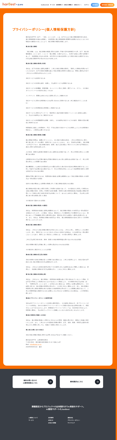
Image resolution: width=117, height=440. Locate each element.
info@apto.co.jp (36, 338)
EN (29, 5)
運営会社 (70, 410)
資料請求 (95, 5)
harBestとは (45, 4)
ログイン (86, 4)
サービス (52, 4)
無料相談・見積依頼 (107, 5)
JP (25, 5)
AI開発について (33, 410)
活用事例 (59, 4)
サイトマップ (71, 416)
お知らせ (77, 4)
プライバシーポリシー (74, 413)
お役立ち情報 (68, 4)
